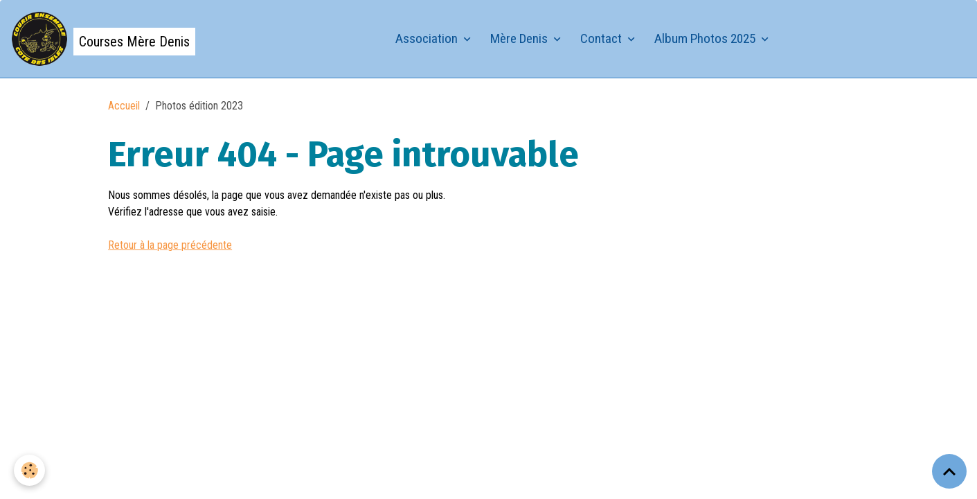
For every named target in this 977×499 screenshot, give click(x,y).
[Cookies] (29, 470)
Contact (602, 38)
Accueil (124, 105)
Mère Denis (520, 38)
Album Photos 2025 (706, 38)
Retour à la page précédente (170, 245)
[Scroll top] (949, 471)
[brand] (103, 39)
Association (427, 38)
